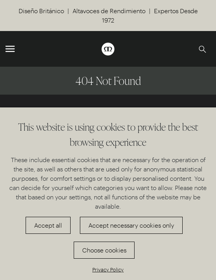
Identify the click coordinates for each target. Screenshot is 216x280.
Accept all (48, 225)
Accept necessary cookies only (131, 225)
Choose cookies (104, 250)
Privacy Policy (108, 269)
